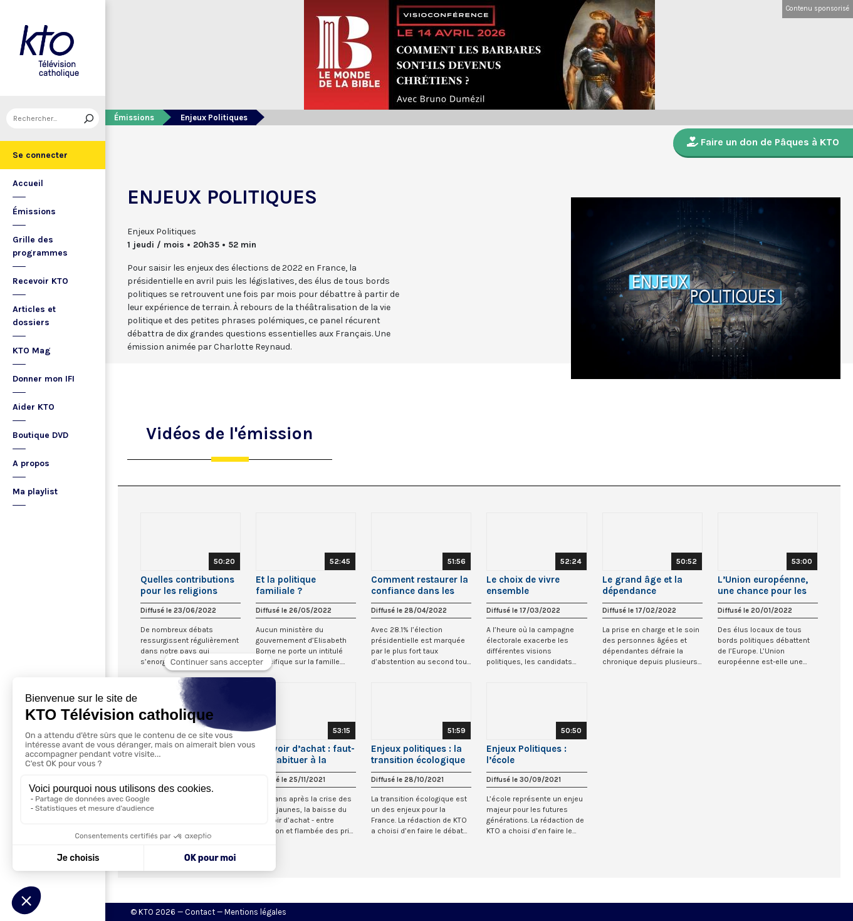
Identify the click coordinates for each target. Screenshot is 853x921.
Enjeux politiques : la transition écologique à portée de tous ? (418, 754)
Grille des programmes (40, 246)
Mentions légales (255, 912)
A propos (31, 463)
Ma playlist (35, 491)
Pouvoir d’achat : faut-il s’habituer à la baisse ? (305, 754)
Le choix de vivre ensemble (523, 585)
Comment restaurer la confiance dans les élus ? (419, 585)
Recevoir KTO (40, 281)
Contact (200, 912)
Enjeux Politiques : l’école (526, 754)
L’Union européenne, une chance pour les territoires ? (763, 585)
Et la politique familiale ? (286, 585)
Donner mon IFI (44, 378)
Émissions (34, 211)
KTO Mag (32, 350)
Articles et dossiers (34, 316)
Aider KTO (34, 407)
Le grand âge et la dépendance (642, 585)
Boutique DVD (40, 435)
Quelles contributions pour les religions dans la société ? (187, 585)
